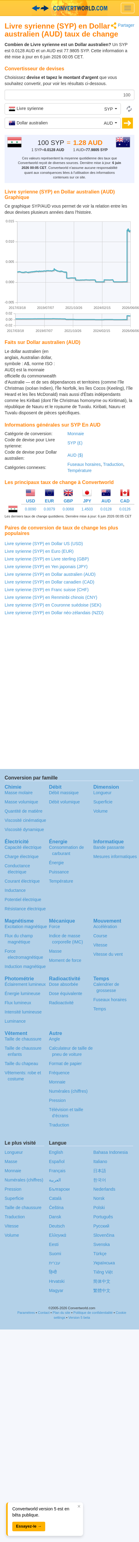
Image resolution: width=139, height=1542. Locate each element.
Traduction (113, 464)
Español (57, 1161)
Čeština (56, 1207)
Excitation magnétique (26, 926)
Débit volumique (64, 801)
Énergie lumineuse (22, 993)
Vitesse (100, 945)
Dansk (55, 1216)
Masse (55, 951)
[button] (63, 108)
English (56, 1152)
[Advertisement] (96, 363)
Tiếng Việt (103, 1272)
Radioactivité (61, 1002)
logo (69, 8)
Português (103, 1216)
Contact (44, 1312)
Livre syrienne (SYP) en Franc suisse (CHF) (47, 589)
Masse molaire (19, 792)
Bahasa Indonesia (110, 1152)
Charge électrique (22, 856)
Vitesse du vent (107, 954)
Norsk (99, 1198)
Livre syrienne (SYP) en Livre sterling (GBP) (47, 558)
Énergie (56, 862)
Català (55, 1198)
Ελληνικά (57, 1235)
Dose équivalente (65, 993)
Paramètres (26, 1312)
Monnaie (75, 433)
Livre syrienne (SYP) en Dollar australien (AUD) (50, 574)
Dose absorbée (63, 984)
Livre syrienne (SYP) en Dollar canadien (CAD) (49, 582)
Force (54, 926)
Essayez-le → (29, 1526)
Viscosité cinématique (25, 820)
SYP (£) (74, 442)
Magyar (56, 1290)
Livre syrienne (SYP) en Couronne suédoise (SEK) (53, 605)
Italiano (100, 1161)
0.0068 (68, 509)
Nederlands (104, 1189)
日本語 (99, 1170)
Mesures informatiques (115, 856)
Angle (54, 1038)
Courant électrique (22, 881)
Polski (99, 1207)
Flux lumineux (18, 1002)
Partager (122, 25)
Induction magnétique (25, 966)
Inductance (15, 890)
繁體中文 (101, 1290)
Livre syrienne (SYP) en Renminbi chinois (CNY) (51, 597)
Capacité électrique (23, 847)
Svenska (101, 1244)
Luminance (15, 1021)
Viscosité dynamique (24, 829)
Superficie (102, 801)
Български (59, 1189)
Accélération (105, 926)
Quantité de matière (23, 811)
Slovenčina (103, 1235)
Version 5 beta (79, 1317)
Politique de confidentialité (93, 1312)
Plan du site (61, 1312)
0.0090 (30, 509)
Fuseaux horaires (84, 464)
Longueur (102, 792)
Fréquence (59, 1072)
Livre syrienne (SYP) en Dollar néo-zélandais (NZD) (54, 612)
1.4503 (87, 509)
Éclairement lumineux (25, 984)
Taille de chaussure (23, 1038)
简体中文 (101, 1281)
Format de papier (65, 1063)
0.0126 (125, 509)
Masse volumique (21, 801)
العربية (55, 1179)
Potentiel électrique (23, 899)
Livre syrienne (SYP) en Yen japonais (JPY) (46, 566)
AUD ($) (75, 455)
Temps (99, 1008)
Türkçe (99, 1253)
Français (57, 1170)
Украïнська (104, 1262)
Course (100, 935)
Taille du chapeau (21, 1063)
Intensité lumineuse (23, 1011)
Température (79, 470)
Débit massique (64, 792)
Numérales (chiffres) (68, 1091)
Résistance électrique (25, 908)
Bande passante (108, 847)
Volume (100, 811)
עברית (54, 1262)
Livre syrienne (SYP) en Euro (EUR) (39, 551)
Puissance (59, 871)
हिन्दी (53, 1272)
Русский (101, 1226)
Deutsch (57, 1226)
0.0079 (49, 509)
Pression (57, 1100)
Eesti (53, 1244)
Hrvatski (57, 1281)
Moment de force (65, 960)
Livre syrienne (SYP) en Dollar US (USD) (44, 543)
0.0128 (106, 509)
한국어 (99, 1179)
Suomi (55, 1253)
